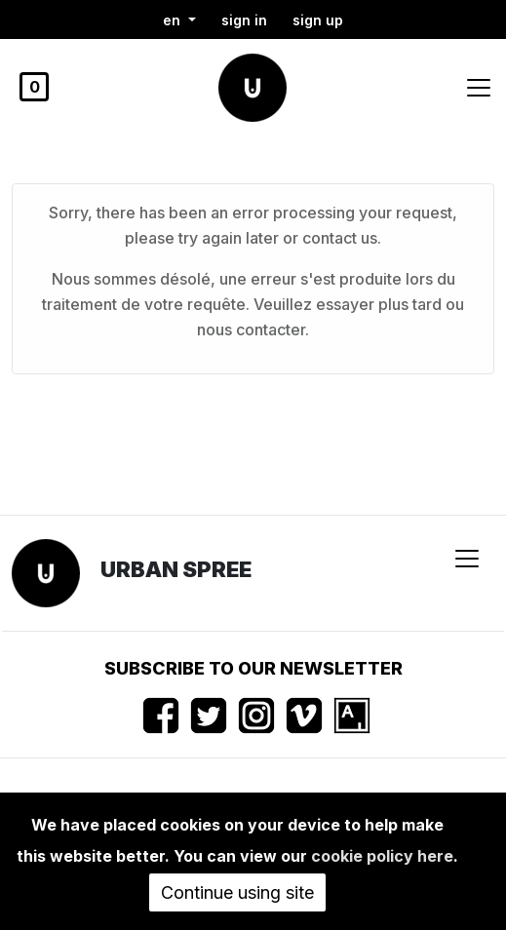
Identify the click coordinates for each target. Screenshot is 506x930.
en (173, 20)
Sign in (244, 20)
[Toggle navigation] (478, 87)
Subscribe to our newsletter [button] (253, 668)
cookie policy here (382, 856)
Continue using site (237, 892)
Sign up (317, 20)
